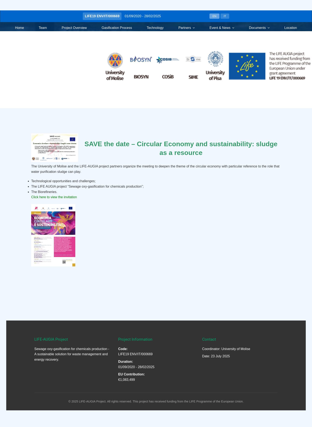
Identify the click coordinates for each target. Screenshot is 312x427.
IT (225, 16)
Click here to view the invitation (54, 197)
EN (215, 16)
